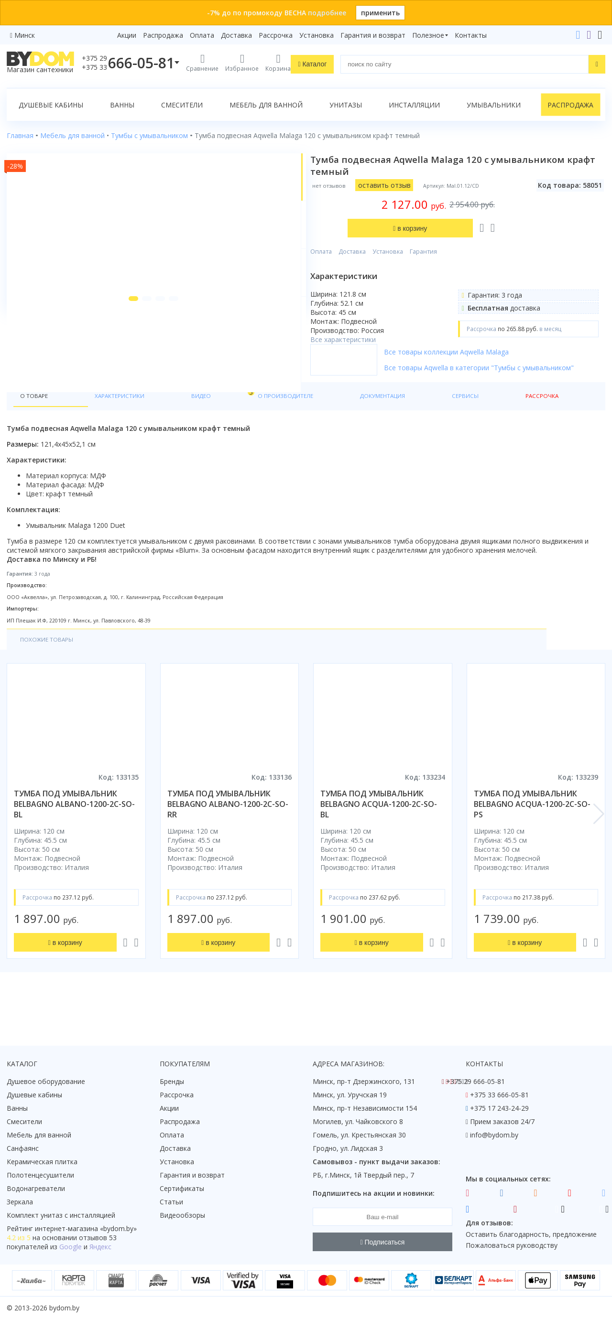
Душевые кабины (51, 104)
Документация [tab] (289, 425)
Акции (126, 35)
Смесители (182, 104)
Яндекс (100, 1246)
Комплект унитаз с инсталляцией (61, 1215)
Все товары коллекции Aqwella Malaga (482, 364)
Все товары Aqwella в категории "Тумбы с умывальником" (488, 385)
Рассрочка (276, 35)
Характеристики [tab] (98, 425)
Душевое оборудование (46, 1081)
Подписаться (383, 1242)
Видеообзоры (182, 1215)
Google (70, 1246)
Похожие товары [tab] (52, 671)
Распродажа (163, 35)
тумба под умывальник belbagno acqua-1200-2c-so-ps (532, 837)
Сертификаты (182, 1188)
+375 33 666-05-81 (499, 1094)
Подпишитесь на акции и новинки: (374, 1193)
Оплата (202, 35)
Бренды (172, 1081)
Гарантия (459, 204)
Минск (24, 35)
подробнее (327, 12)
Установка (316, 35)
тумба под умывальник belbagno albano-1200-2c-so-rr (227, 837)
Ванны (122, 104)
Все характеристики (379, 291)
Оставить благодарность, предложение (531, 1234)
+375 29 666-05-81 (475, 1081)
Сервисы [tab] (346, 425)
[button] (112, 383)
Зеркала (20, 1201)
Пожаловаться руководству (511, 1245)
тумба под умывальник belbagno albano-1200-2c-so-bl (74, 837)
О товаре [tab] (37, 425)
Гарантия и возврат (372, 35)
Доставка (236, 35)
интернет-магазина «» (86, 1228)
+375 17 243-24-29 (499, 1108)
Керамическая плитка (42, 1161)
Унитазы (345, 104)
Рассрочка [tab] (396, 425)
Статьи (171, 1201)
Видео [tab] (158, 423)
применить (380, 12)
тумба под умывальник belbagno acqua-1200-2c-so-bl (378, 837)
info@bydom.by (494, 1134)
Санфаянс (23, 1148)
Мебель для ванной (266, 104)
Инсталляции (414, 104)
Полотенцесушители (40, 1175)
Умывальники (494, 104)
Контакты (471, 35)
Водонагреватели (36, 1188)
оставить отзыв (419, 185)
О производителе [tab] (213, 425)
